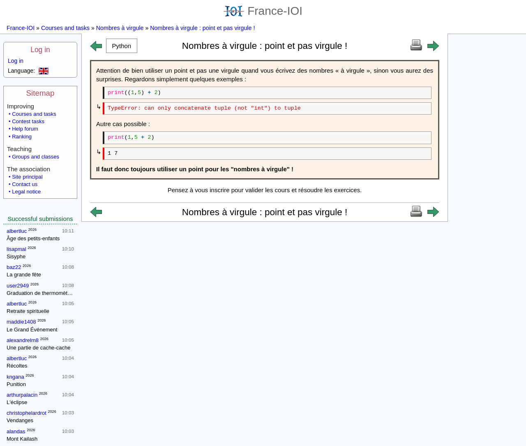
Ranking (22, 136)
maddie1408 (21, 322)
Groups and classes (35, 157)
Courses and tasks (65, 28)
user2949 (18, 286)
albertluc (17, 231)
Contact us (24, 184)
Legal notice (26, 192)
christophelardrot (26, 413)
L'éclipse (17, 402)
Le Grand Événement (32, 329)
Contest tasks (28, 121)
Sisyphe (16, 256)
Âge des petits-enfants (33, 238)
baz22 (14, 267)
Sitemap (40, 93)
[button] (121, 46)
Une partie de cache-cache (38, 348)
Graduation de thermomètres (41, 293)
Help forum (25, 129)
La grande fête (24, 274)
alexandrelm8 (23, 340)
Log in (40, 50)
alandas (16, 431)
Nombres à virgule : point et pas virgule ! (202, 28)
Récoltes (17, 366)
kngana (15, 377)
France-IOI (263, 11)
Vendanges (20, 420)
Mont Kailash (22, 439)
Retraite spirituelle (28, 311)
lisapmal (16, 249)
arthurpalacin (22, 395)
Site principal (27, 177)
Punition (16, 384)
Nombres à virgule (120, 28)
